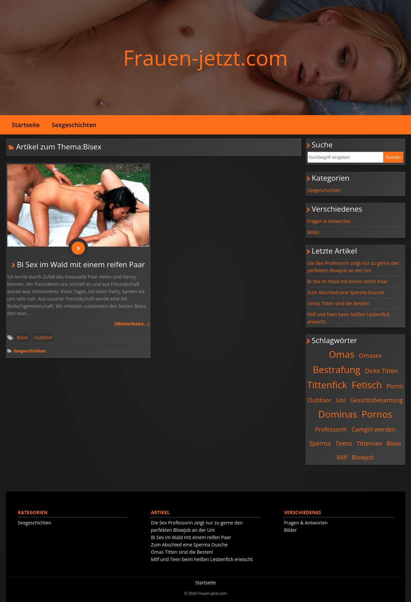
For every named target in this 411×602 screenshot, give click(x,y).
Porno (394, 386)
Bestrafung (336, 369)
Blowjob (362, 457)
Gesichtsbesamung (376, 400)
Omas (341, 354)
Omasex (370, 355)
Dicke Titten (381, 371)
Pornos (376, 414)
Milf (341, 457)
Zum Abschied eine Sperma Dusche (346, 292)
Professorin (331, 429)
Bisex (22, 337)
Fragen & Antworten (329, 221)
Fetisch (366, 384)
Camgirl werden (373, 429)
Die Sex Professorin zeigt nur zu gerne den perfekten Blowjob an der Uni (353, 267)
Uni (340, 400)
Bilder (314, 232)
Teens (343, 443)
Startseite (26, 125)
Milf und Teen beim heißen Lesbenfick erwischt (349, 318)
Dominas (337, 414)
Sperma (320, 443)
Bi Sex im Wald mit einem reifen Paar (81, 264)
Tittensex (369, 443)
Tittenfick (327, 384)
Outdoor (43, 337)
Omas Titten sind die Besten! (339, 303)
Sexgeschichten (74, 125)
